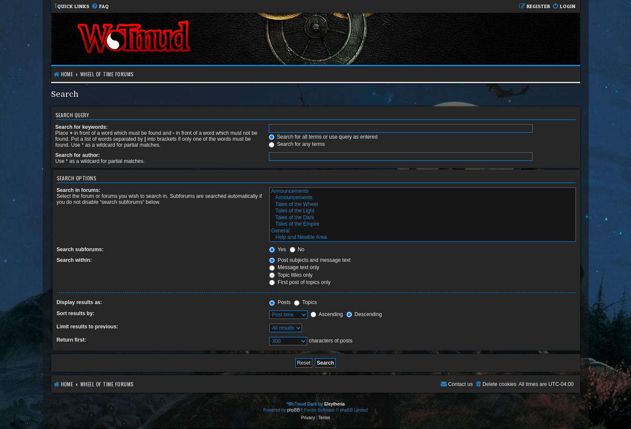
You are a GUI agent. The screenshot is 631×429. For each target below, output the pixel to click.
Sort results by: (76, 313)
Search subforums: (80, 249)
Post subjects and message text (309, 260)
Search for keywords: (81, 127)
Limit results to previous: (87, 327)
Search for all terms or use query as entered (323, 137)
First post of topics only (299, 282)
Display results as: (79, 302)
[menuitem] (100, 6)
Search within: (74, 260)
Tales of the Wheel (422, 204)
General (422, 231)
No (297, 249)
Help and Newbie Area (422, 237)
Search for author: (77, 155)
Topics (305, 302)
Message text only (294, 267)
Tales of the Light (422, 211)
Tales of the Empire (422, 224)
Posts (280, 302)
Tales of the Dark (422, 217)
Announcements (422, 191)
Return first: (71, 340)
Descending (364, 314)
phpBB (293, 410)
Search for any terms (297, 144)
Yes (277, 249)
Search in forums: (79, 190)
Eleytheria (334, 404)
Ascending (327, 314)
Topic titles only (290, 275)
